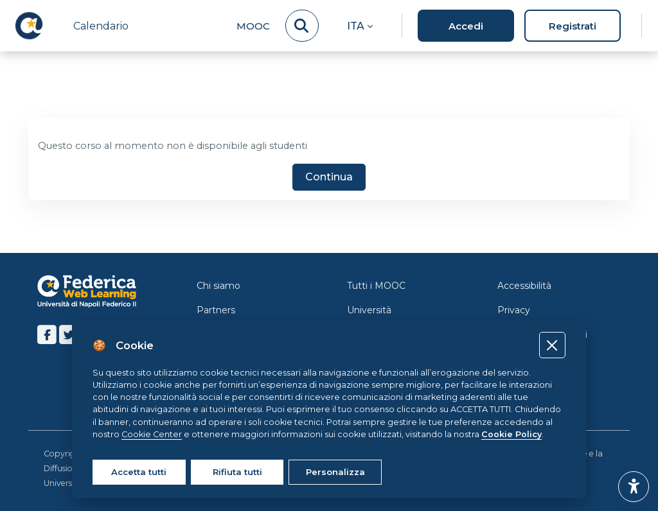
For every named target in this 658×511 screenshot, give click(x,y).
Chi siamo (218, 285)
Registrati (572, 26)
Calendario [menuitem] (101, 26)
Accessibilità (524, 285)
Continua (329, 178)
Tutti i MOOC (376, 285)
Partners (216, 310)
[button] (360, 25)
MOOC (253, 26)
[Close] (552, 345)
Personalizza (335, 472)
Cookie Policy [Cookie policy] (511, 434)
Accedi (466, 26)
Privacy (513, 310)
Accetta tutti (138, 472)
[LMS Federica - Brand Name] (29, 25)
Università (369, 310)
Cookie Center (151, 434)
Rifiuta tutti (237, 472)
